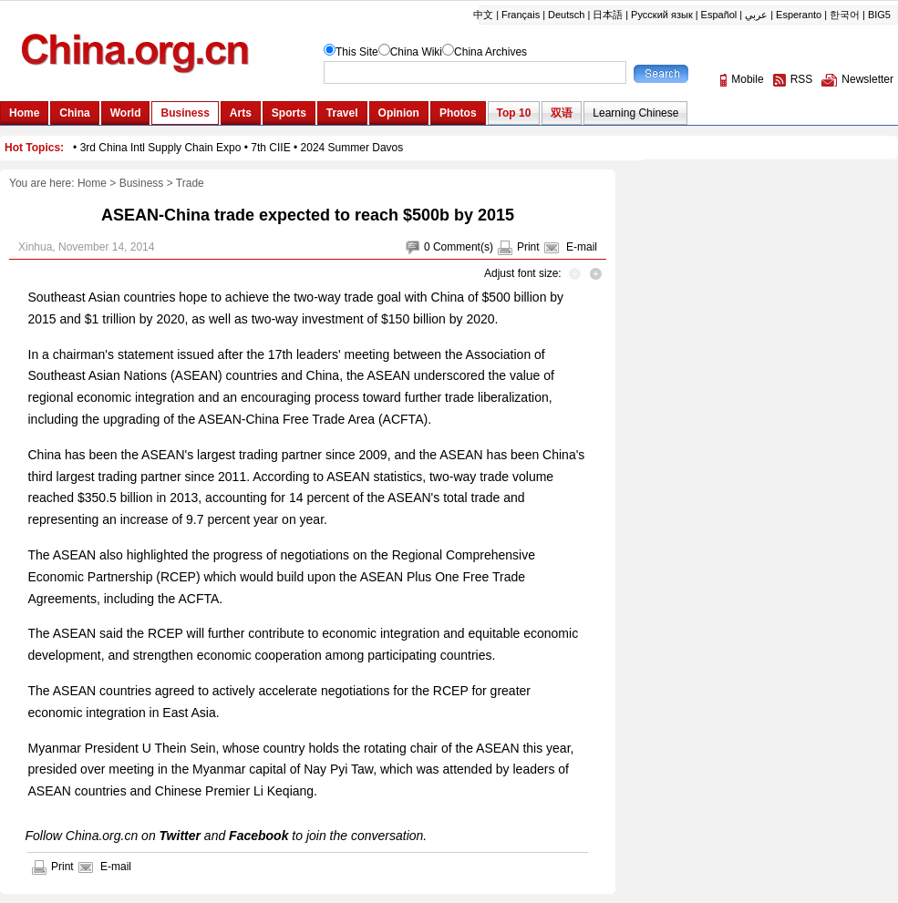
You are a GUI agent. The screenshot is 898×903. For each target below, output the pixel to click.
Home (92, 183)
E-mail (581, 247)
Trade (190, 183)
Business (141, 183)
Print (528, 247)
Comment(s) (463, 247)
